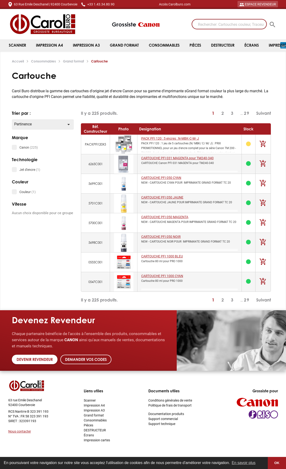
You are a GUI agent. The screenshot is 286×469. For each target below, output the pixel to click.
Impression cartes (97, 440)
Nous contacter (19, 431)
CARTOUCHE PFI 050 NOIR (161, 236)
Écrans (251, 45)
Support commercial (163, 418)
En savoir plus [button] (244, 463)
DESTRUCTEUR (222, 45)
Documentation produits (166, 413)
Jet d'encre (29, 169)
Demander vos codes (86, 359)
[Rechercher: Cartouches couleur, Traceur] (229, 24)
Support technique (161, 423)
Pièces (195, 45)
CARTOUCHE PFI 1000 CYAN (162, 276)
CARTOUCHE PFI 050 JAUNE (162, 197)
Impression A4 (49, 45)
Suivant (263, 113)
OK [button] (277, 463)
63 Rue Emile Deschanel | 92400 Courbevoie (45, 4)
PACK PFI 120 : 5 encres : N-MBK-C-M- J (170, 138)
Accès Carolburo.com (174, 4)
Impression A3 (86, 45)
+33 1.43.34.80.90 (100, 4)
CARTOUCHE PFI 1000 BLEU (162, 256)
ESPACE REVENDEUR (257, 4)
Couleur (27, 192)
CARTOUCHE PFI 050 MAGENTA (164, 217)
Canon (28, 147)
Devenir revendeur (35, 359)
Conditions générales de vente (170, 400)
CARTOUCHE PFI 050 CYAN (161, 177)
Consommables (164, 45)
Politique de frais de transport (170, 405)
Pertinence (43, 124)
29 (247, 113)
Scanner (17, 45)
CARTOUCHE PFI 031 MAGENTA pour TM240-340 (177, 158)
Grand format (124, 45)
